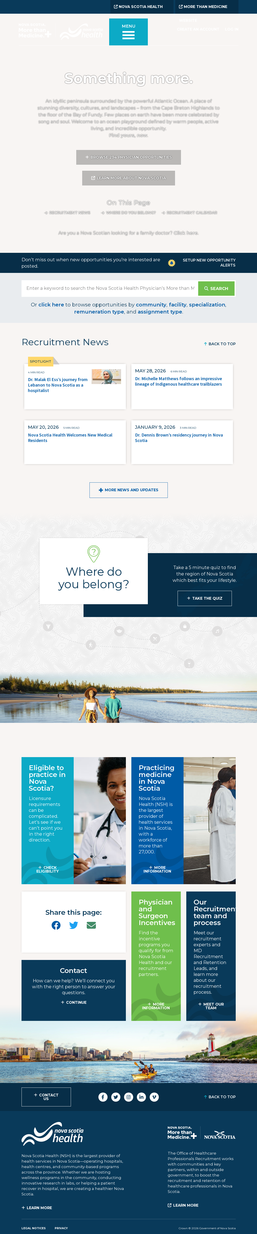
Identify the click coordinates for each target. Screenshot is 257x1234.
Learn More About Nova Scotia (131, 178)
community (151, 305)
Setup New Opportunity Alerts (209, 262)
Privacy (61, 1228)
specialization (207, 305)
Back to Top (222, 344)
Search (219, 288)
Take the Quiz (207, 598)
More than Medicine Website (203, 9)
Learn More (39, 1208)
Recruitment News (69, 213)
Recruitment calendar (192, 213)
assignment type (160, 312)
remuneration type (99, 312)
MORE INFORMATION (157, 869)
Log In (231, 29)
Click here (186, 233)
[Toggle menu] (128, 32)
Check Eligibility (47, 869)
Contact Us (49, 1097)
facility (178, 305)
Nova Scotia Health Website (138, 9)
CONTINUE (76, 1002)
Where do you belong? (131, 213)
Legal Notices (34, 1228)
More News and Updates (131, 490)
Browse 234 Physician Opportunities (131, 157)
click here (51, 305)
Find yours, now (128, 135)
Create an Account (198, 29)
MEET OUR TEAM (213, 1006)
